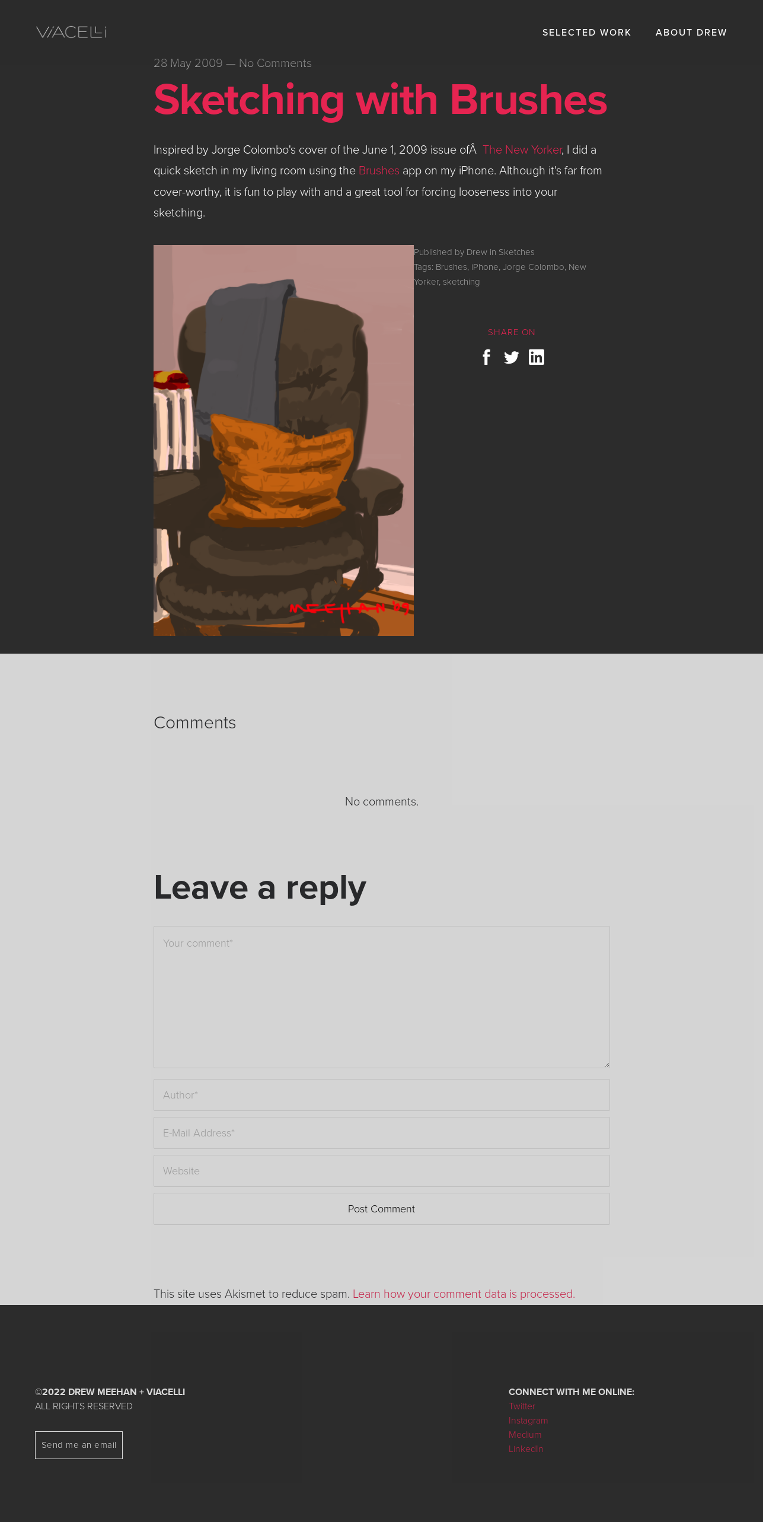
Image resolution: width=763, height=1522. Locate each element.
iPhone (485, 267)
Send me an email (79, 1445)
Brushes (379, 171)
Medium (525, 1435)
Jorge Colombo (533, 267)
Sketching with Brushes (381, 99)
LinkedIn (526, 1449)
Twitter (522, 1406)
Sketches (517, 252)
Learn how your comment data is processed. (464, 1294)
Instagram (528, 1421)
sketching (461, 281)
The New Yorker (522, 150)
